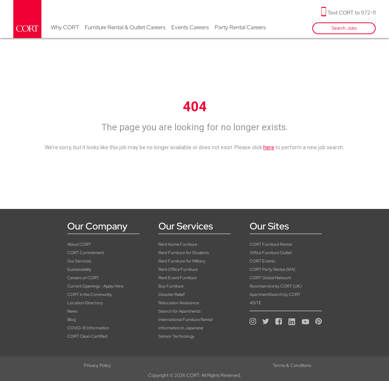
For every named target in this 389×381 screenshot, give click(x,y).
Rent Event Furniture (177, 277)
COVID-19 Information (88, 327)
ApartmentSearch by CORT (275, 294)
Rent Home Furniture (177, 244)
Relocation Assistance (178, 302)
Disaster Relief (171, 294)
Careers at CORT (83, 277)
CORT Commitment (85, 252)
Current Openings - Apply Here (95, 286)
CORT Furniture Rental (271, 244)
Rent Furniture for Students (183, 252)
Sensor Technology (176, 336)
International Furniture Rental (185, 319)
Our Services (79, 261)
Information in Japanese (180, 327)
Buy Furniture (170, 286)
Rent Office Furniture (178, 269)
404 (195, 107)
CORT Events (262, 261)
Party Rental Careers (240, 27)
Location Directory (85, 302)
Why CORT (65, 27)
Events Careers (190, 27)
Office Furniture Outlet (271, 252)
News (72, 311)
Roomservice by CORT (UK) (276, 286)
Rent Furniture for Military (182, 261)
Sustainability (79, 269)
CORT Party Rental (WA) (272, 269)
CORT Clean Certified (87, 336)
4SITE (255, 302)
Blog (71, 319)
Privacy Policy (64, 365)
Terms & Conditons (194, 365)
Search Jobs (344, 28)
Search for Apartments (179, 311)
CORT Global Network (270, 277)
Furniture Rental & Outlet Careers (125, 27)
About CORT (79, 244)
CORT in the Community (89, 294)
